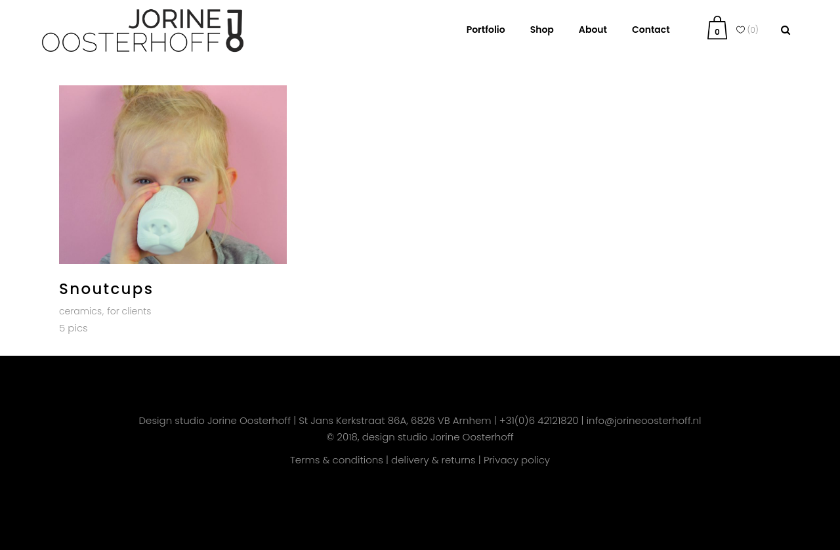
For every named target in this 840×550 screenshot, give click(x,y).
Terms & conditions (336, 460)
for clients (129, 311)
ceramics (80, 311)
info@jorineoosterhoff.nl (644, 420)
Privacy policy (517, 460)
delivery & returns (433, 460)
